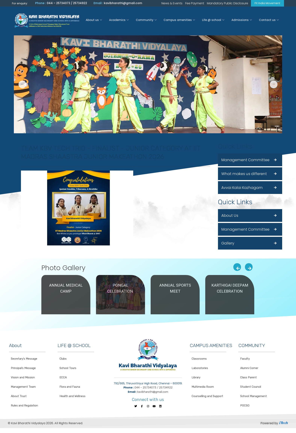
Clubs (63, 359)
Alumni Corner (249, 368)
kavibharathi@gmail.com (123, 3)
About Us (229, 216)
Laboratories (200, 368)
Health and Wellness (72, 396)
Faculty (245, 359)
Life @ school (213, 20)
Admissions (242, 20)
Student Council (250, 387)
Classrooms (199, 359)
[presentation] (237, 267)
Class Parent (248, 378)
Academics (118, 20)
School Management (253, 396)
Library (196, 378)
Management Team (23, 387)
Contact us (269, 20)
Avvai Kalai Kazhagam (242, 188)
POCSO (244, 406)
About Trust (19, 396)
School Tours (67, 368)
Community (146, 20)
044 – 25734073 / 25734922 (67, 3)
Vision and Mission (23, 378)
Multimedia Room (203, 387)
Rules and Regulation (24, 406)
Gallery (227, 243)
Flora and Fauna (69, 387)
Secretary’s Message (24, 359)
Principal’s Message (23, 368)
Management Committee (245, 160)
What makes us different (244, 174)
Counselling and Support (207, 396)
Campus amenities (179, 20)
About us (93, 20)
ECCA (63, 378)
